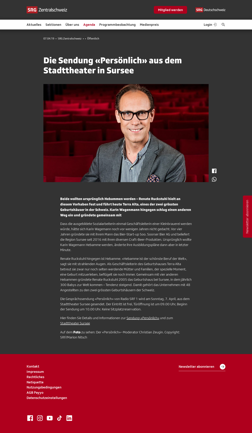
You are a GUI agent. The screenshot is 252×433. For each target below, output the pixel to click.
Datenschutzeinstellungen (47, 398)
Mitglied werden (170, 10)
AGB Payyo (35, 392)
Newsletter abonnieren (202, 366)
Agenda (89, 24)
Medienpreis (149, 24)
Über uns (72, 24)
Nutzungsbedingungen (44, 387)
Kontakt (33, 366)
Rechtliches (35, 377)
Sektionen (53, 24)
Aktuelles (34, 24)
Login (210, 24)
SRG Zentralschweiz (70, 38)
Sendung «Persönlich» (143, 318)
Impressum (35, 372)
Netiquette (35, 382)
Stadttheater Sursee (75, 323)
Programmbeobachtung (117, 24)
